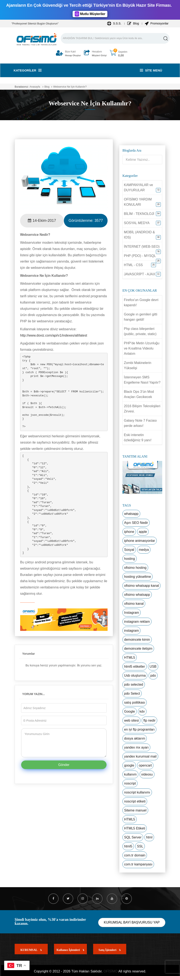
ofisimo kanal (134, 603)
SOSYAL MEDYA (136, 223)
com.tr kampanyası (138, 864)
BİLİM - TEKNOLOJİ (139, 214)
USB (153, 666)
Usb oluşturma (135, 675)
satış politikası (134, 702)
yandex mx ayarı (136, 747)
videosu (147, 774)
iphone (129, 531)
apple (143, 531)
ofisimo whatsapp (137, 594)
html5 (128, 846)
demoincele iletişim (138, 648)
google (129, 765)
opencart (145, 765)
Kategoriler (27, 70)
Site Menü (151, 70)
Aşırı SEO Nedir (136, 522)
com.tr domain (134, 855)
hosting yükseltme (137, 576)
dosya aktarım (134, 738)
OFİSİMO (110, 971)
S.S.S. (114, 23)
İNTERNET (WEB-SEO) (141, 246)
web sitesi (131, 720)
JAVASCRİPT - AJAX (139, 274)
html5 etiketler (134, 666)
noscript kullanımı (137, 792)
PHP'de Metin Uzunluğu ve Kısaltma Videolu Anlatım (141, 348)
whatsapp (131, 513)
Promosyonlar (156, 23)
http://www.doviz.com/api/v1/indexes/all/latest (53, 335)
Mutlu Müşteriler (90, 14)
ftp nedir (149, 720)
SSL (140, 846)
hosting (129, 558)
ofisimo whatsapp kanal (141, 585)
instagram (131, 630)
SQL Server (132, 837)
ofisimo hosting (135, 567)
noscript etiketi (134, 801)
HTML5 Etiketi (134, 828)
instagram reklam (137, 621)
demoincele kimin (137, 639)
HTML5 (129, 657)
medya (144, 549)
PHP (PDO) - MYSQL (140, 256)
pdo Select (132, 693)
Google (129, 711)
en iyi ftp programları (139, 729)
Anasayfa (35, 86)
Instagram (131, 612)
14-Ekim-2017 (42, 220)
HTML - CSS (133, 265)
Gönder (63, 765)
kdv (142, 711)
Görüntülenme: (85, 220)
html (149, 837)
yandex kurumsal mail (140, 756)
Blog (133, 23)
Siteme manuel (135, 810)
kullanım (130, 774)
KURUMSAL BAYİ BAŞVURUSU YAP (132, 922)
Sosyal (129, 549)
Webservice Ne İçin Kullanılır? (70, 86)
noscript (130, 783)
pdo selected (133, 684)
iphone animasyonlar (139, 540)
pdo (153, 675)
